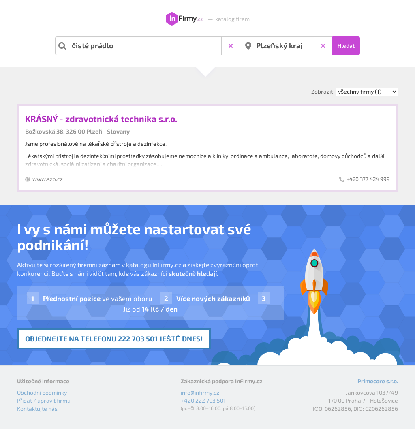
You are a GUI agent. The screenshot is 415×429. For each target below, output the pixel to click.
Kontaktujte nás (37, 408)
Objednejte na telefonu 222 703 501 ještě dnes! (114, 338)
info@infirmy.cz (200, 392)
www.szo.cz (47, 179)
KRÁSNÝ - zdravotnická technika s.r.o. (101, 118)
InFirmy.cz (184, 19)
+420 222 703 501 (203, 400)
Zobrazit (322, 91)
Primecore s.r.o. (377, 381)
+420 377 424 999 (368, 179)
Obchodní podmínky (42, 392)
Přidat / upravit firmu (44, 400)
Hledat (346, 45)
